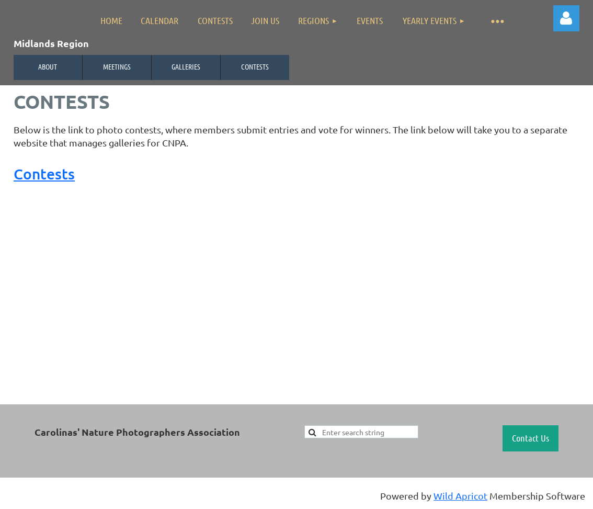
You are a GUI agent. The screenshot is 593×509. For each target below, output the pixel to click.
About (47, 66)
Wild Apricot (460, 495)
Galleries (186, 66)
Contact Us (530, 438)
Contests (255, 66)
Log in (566, 18)
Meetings (117, 66)
